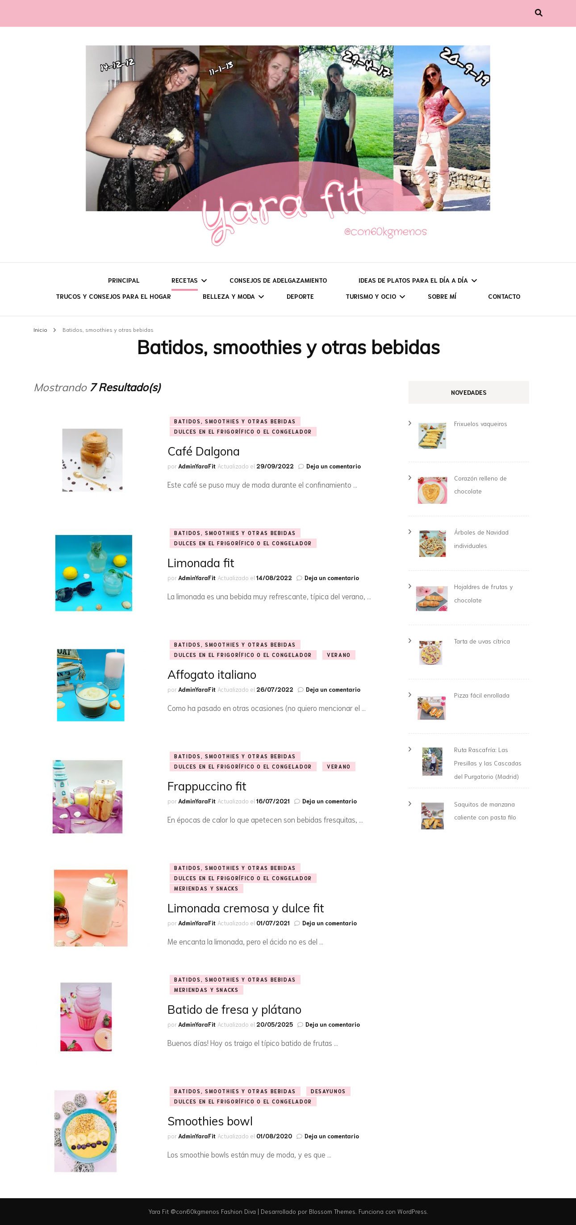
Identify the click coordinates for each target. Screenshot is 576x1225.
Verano (339, 655)
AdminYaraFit (197, 466)
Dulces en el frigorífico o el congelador (243, 431)
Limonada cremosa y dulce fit (245, 908)
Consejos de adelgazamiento (278, 280)
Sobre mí (442, 296)
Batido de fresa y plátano (234, 1009)
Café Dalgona (203, 451)
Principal (124, 280)
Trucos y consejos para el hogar (113, 296)
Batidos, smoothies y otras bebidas (235, 421)
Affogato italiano (211, 674)
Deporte (300, 296)
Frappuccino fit (206, 786)
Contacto (504, 296)
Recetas (184, 280)
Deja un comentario (333, 466)
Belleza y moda (229, 296)
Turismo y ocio (371, 296)
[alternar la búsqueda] (539, 12)
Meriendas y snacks (206, 888)
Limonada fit (200, 563)
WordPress (412, 1211)
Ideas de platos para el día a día (413, 280)
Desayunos (328, 1091)
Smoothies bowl (210, 1121)
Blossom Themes (332, 1211)
